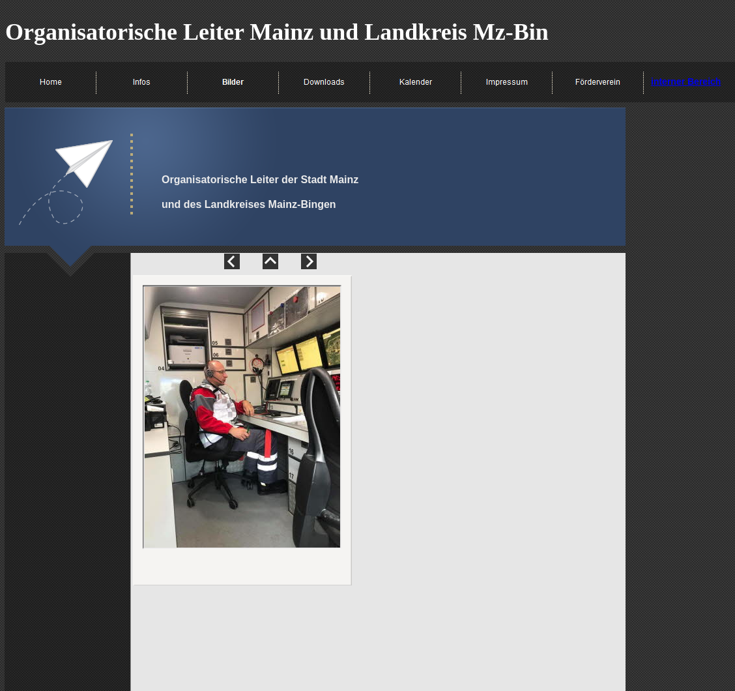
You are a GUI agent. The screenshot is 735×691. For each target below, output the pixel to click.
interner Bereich (686, 81)
